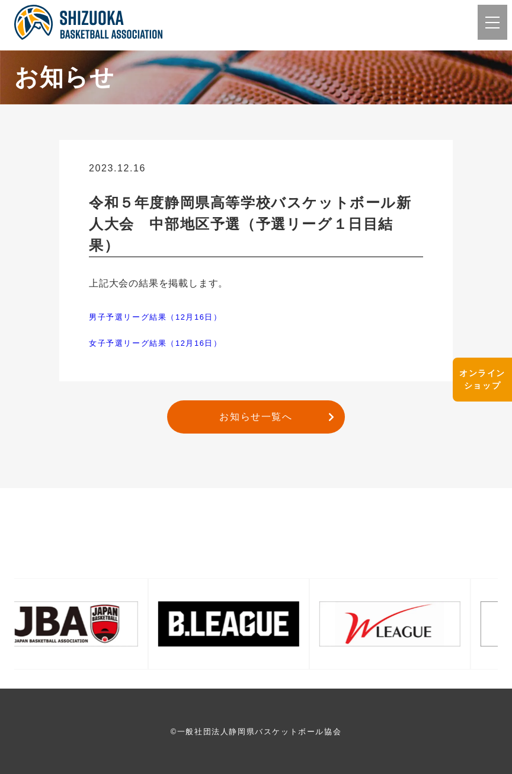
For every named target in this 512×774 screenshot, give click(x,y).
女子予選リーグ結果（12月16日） (155, 343)
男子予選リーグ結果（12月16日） (155, 317)
